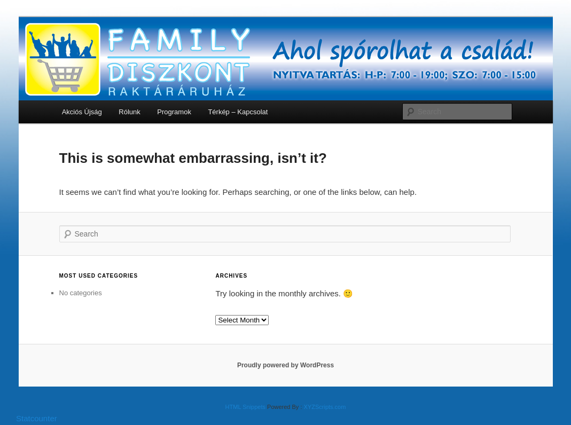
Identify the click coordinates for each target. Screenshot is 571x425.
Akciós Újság (82, 112)
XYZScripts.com (325, 407)
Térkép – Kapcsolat (238, 112)
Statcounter (36, 418)
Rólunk (129, 112)
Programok (174, 112)
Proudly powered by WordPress (285, 365)
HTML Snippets (245, 407)
